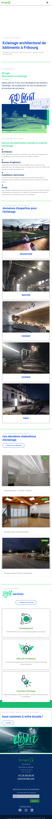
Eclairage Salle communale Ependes (16, 532)
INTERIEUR (26, 336)
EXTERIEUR (26, 377)
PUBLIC (26, 418)
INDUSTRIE (26, 295)
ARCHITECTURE (26, 254)
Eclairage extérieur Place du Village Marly (18, 573)
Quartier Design (41, 818)
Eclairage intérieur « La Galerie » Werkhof (18, 491)
